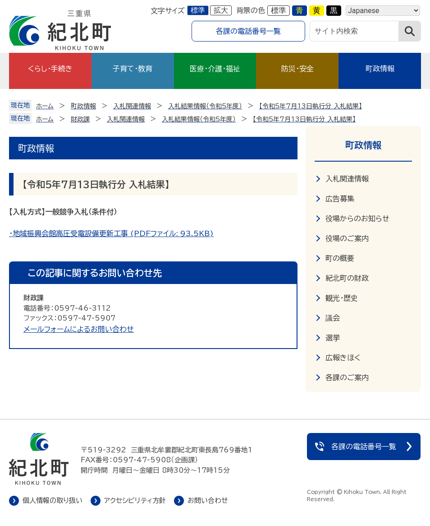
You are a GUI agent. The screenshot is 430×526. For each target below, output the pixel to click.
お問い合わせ (208, 500)
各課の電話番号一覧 (248, 31)
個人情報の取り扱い (52, 500)
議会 (332, 317)
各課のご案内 (347, 377)
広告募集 (339, 198)
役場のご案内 (347, 238)
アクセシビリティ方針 (135, 500)
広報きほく (343, 357)
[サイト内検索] (354, 31)
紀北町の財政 (347, 278)
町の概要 (339, 258)
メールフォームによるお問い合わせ (78, 329)
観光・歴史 (341, 298)
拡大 (221, 10)
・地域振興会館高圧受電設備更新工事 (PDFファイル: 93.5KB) (111, 233)
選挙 (332, 337)
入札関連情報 (347, 178)
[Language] (383, 10)
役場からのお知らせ (357, 218)
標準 (198, 10)
